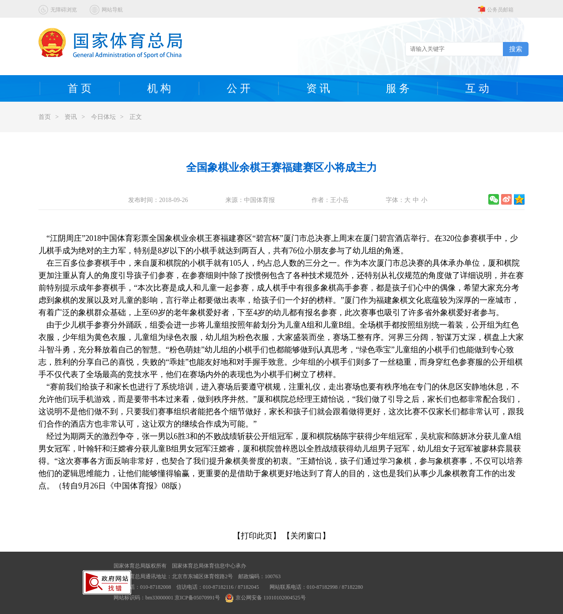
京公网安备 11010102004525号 (265, 598)
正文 (135, 117)
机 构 (159, 88)
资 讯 (318, 88)
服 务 (398, 88)
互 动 (477, 88)
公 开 (239, 88)
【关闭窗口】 (306, 535)
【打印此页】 (257, 535)
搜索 (515, 49)
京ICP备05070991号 (197, 598)
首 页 (79, 88)
